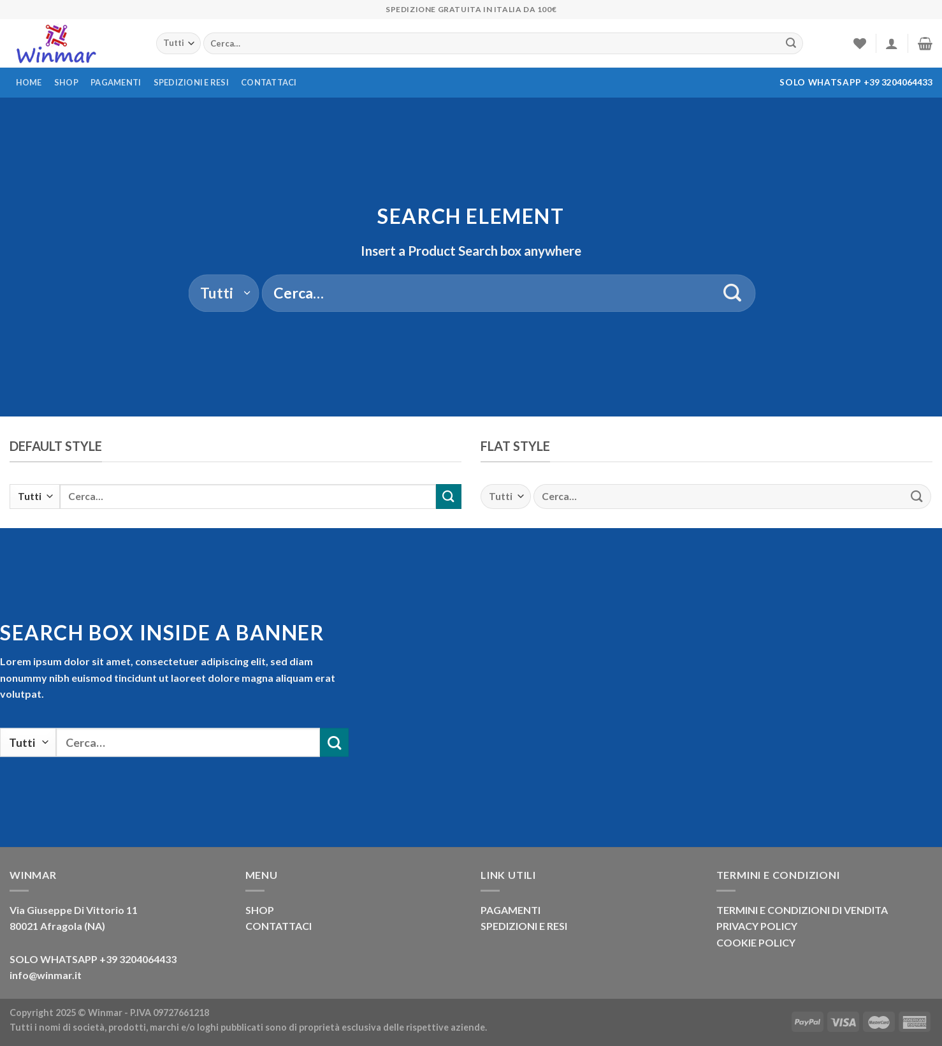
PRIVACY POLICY (756, 926)
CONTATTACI (278, 926)
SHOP (259, 910)
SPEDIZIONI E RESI (524, 926)
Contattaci (269, 82)
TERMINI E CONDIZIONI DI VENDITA (802, 910)
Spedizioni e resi (191, 82)
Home (29, 82)
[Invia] (791, 43)
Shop (66, 82)
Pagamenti (116, 82)
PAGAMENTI (510, 910)
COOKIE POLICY (755, 942)
